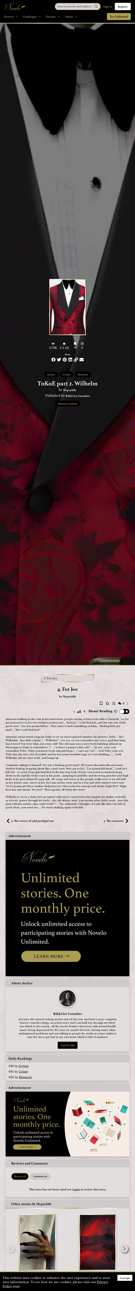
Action (51, 374)
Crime (66, 374)
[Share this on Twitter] (59, 359)
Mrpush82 (69, 390)
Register (123, 6)
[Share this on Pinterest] (65, 359)
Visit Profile (67, 1045)
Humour (83, 374)
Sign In (107, 6)
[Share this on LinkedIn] (70, 359)
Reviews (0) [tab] (19, 1176)
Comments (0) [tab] (40, 1176)
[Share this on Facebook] (53, 359)
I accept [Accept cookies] (125, 1278)
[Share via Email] (81, 359)
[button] (124, 1249)
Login (76, 1189)
